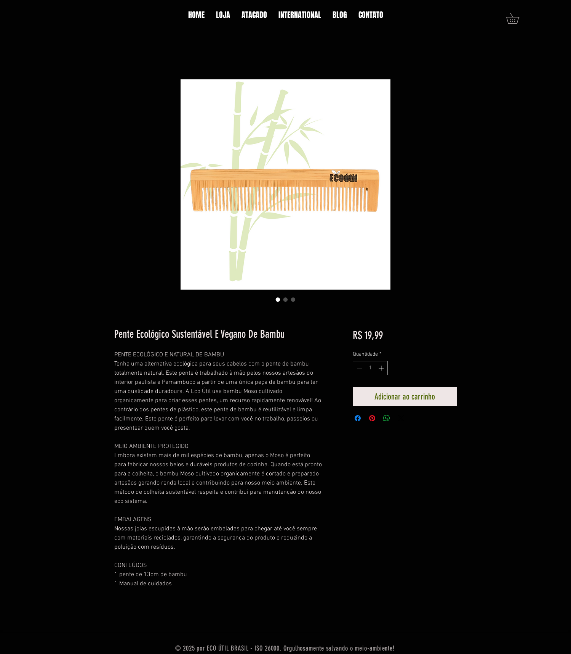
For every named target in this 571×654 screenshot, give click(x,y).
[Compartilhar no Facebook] (357, 418)
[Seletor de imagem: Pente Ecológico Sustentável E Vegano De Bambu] (278, 299)
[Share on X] (401, 418)
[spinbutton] (370, 368)
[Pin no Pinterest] (372, 418)
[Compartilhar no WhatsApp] (386, 418)
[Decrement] (358, 368)
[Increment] (382, 368)
